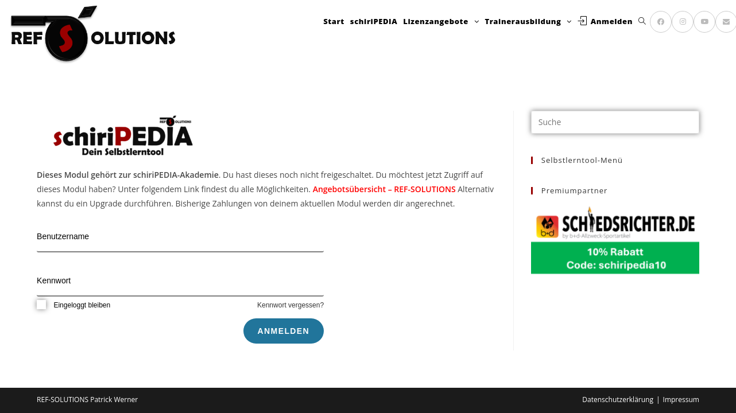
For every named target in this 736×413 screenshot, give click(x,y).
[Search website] (642, 21)
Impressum (681, 399)
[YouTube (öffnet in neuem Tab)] (704, 22)
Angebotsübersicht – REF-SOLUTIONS (384, 189)
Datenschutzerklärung (617, 399)
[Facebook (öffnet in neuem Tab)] (661, 22)
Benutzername (63, 236)
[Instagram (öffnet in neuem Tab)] (683, 22)
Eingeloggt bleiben (73, 305)
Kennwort (54, 280)
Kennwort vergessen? (290, 305)
